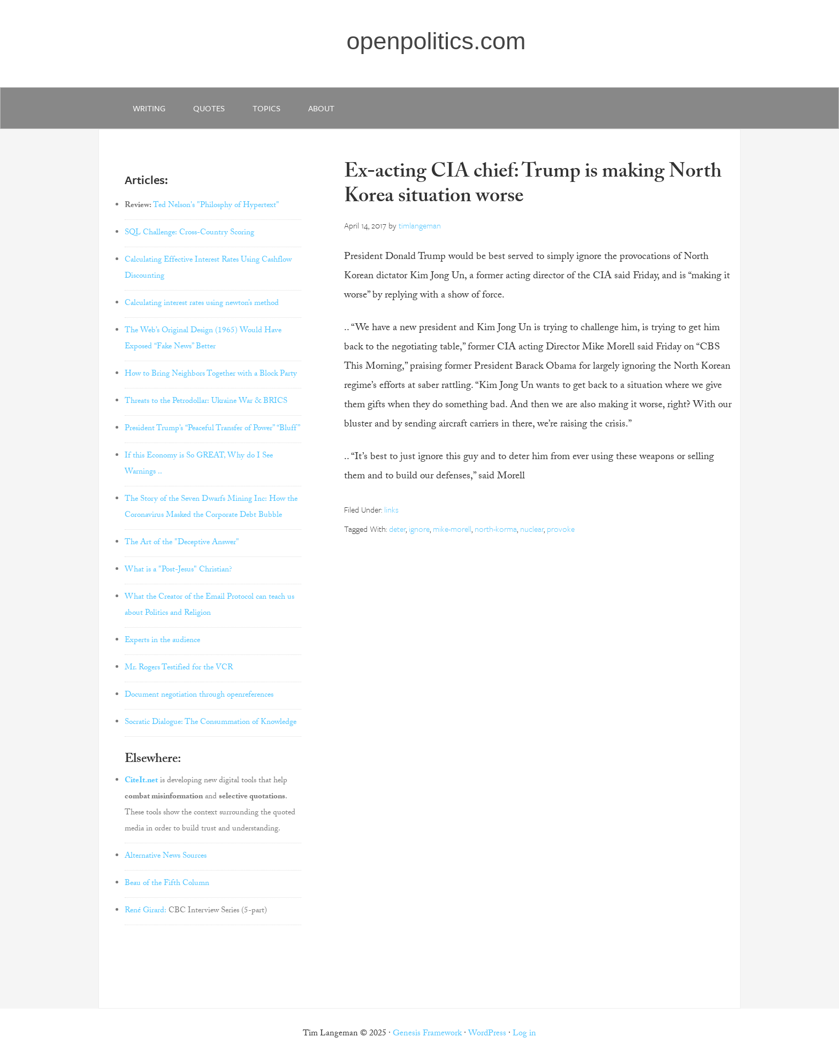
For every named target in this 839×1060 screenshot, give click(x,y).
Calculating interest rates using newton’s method (202, 304)
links (391, 509)
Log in (524, 1034)
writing (149, 108)
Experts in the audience (162, 641)
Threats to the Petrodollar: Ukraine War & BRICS (206, 402)
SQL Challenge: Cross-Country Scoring (189, 233)
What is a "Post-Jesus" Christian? (178, 570)
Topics (266, 108)
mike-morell (452, 529)
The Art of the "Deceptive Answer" (182, 543)
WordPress (487, 1034)
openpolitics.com (435, 41)
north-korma (496, 529)
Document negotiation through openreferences (199, 696)
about (321, 108)
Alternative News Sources (166, 857)
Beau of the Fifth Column (167, 884)
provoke (561, 529)
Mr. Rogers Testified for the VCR (179, 668)
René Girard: (145, 911)
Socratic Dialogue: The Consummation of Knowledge (210, 723)
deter (397, 529)
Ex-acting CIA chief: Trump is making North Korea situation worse (533, 186)
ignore (419, 529)
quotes (209, 108)
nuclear (532, 529)
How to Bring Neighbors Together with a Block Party (211, 375)
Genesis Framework (427, 1034)
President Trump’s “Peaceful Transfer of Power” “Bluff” (212, 429)
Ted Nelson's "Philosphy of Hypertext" (216, 206)
